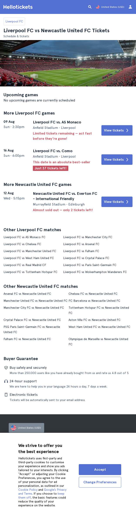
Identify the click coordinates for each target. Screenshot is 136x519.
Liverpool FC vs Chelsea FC (22, 244)
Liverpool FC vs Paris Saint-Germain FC (89, 265)
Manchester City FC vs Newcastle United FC (33, 307)
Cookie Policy (27, 489)
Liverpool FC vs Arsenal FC (81, 244)
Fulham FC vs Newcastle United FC (27, 339)
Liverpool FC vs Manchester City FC (87, 237)
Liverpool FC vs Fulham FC (81, 251)
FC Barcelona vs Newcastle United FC (94, 300)
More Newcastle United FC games (37, 184)
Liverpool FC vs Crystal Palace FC (86, 258)
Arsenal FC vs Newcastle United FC (27, 293)
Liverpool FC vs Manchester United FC (29, 251)
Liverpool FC (14, 21)
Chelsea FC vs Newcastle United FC (93, 293)
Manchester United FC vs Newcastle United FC (35, 300)
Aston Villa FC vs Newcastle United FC (95, 320)
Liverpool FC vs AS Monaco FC (24, 237)
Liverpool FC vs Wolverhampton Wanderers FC (95, 272)
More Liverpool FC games (29, 113)
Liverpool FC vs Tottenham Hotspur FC (30, 272)
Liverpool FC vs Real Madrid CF (24, 265)
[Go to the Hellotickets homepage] (18, 7)
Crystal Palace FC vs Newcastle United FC (32, 320)
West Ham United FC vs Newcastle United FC (99, 327)
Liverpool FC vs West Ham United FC (28, 258)
